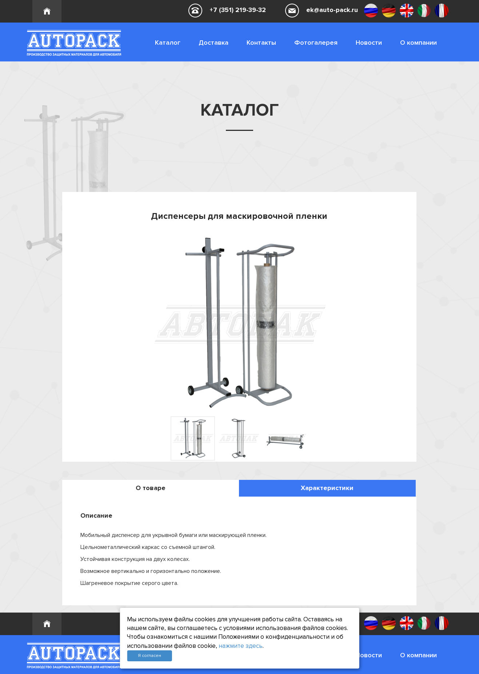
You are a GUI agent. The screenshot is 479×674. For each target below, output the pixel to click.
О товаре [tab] (150, 488)
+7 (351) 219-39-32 (237, 10)
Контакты (261, 43)
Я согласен (149, 655)
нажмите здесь (241, 646)
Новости (369, 43)
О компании (418, 43)
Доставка (213, 43)
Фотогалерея (316, 43)
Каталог (167, 43)
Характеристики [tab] (327, 488)
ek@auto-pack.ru (332, 10)
